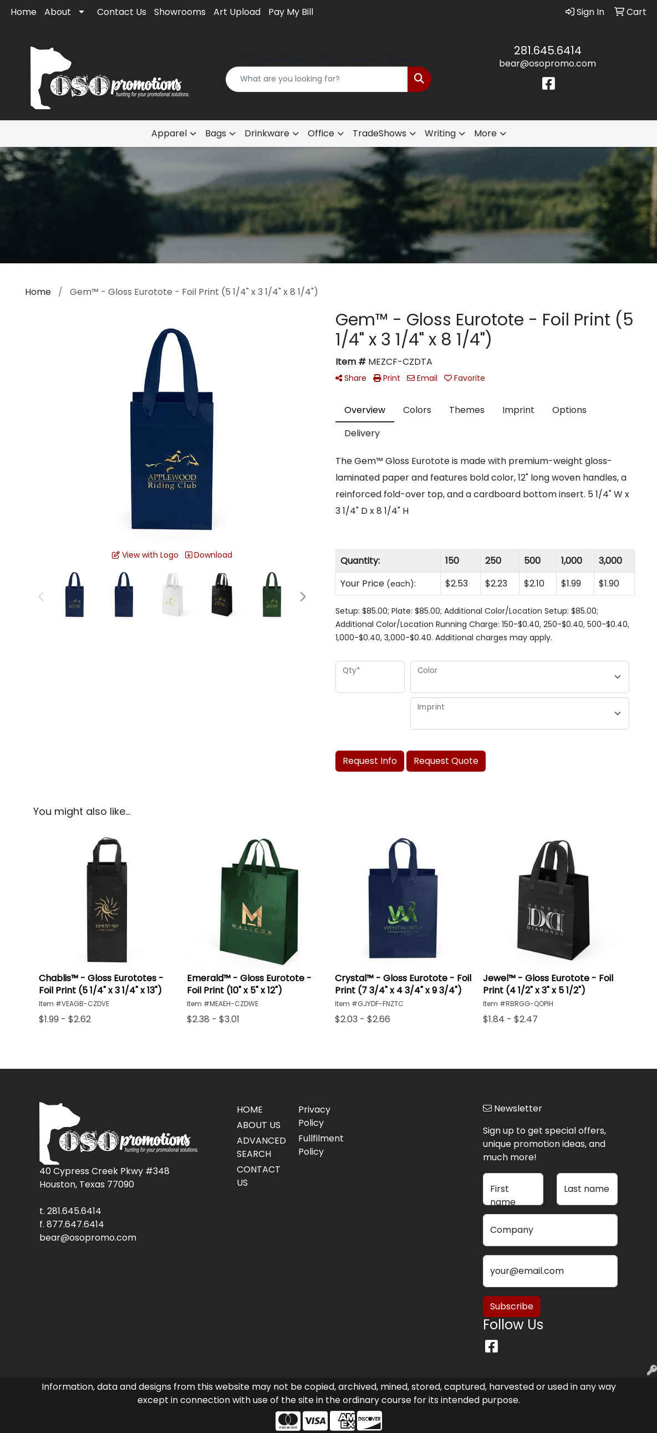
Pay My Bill (290, 12)
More (485, 133)
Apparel (169, 133)
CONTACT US (259, 1176)
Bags (215, 133)
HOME (250, 1109)
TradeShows (379, 133)
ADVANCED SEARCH (261, 1147)
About (57, 12)
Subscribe (511, 1306)
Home (24, 12)
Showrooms (180, 12)
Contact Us (121, 12)
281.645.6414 (548, 50)
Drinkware (267, 133)
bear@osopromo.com (547, 63)
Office (321, 133)
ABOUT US (259, 1125)
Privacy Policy (314, 1116)
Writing (440, 133)
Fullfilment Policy (321, 1145)
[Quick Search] (317, 79)
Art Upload (237, 12)
